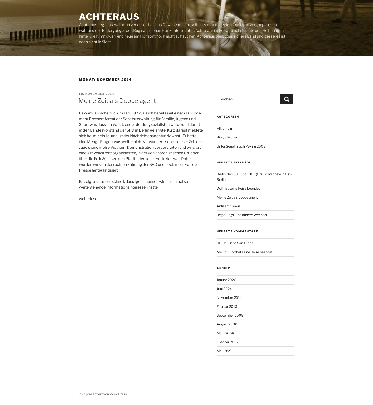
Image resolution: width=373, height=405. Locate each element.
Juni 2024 (224, 289)
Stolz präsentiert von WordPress (102, 394)
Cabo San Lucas (240, 243)
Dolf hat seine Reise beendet (238, 188)
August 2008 (227, 324)
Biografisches (227, 137)
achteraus (109, 16)
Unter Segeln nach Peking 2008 (241, 146)
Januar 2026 (226, 280)
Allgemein (224, 128)
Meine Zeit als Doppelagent (117, 100)
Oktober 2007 (228, 342)
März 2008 (225, 333)
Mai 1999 (224, 351)
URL (220, 243)
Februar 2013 (227, 307)
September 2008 (230, 315)
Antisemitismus (228, 206)
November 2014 (229, 297)
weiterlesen (89, 198)
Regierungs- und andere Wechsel (242, 215)
